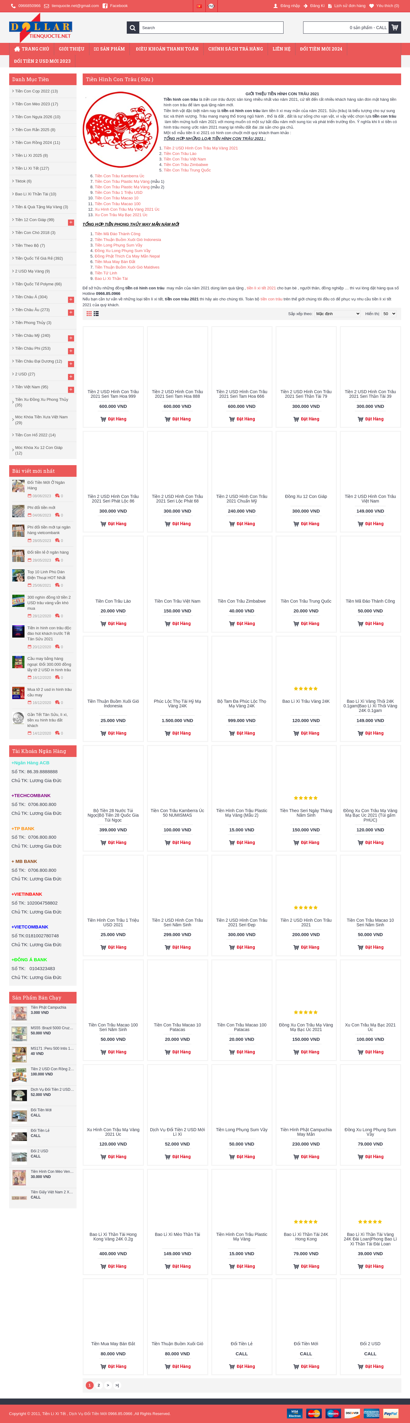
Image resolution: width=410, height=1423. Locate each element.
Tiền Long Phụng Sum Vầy (118, 245)
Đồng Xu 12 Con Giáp (306, 496)
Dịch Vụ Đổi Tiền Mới (88, 1413)
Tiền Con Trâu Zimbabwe (186, 164)
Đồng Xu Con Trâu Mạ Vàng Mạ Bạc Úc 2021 (306, 1027)
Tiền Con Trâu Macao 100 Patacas (242, 1027)
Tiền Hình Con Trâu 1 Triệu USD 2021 (113, 922)
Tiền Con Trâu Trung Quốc (187, 170)
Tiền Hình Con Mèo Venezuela (53, 1172)
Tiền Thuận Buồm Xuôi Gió (177, 1343)
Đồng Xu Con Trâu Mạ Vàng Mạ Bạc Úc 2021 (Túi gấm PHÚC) (370, 815)
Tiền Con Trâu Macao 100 (118, 203)
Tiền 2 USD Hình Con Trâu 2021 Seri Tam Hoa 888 (177, 394)
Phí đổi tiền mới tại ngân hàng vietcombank (49, 530)
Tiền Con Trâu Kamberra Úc (120, 176)
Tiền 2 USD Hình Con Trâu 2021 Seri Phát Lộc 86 (113, 498)
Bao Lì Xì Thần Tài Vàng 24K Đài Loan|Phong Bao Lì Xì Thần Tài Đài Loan (370, 1239)
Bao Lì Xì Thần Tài (111, 278)
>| (117, 1385)
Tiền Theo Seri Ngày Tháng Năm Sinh (306, 813)
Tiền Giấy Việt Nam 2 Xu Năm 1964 (53, 1192)
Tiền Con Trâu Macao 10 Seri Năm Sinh (370, 922)
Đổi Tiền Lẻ (40, 1131)
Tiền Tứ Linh (106, 273)
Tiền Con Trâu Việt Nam (185, 159)
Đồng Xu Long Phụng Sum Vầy (123, 250)
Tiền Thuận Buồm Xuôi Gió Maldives (127, 267)
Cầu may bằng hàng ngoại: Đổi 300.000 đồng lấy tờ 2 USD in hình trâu (49, 664)
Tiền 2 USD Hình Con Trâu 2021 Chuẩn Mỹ (241, 498)
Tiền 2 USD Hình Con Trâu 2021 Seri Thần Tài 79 (306, 394)
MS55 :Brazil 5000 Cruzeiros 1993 (53, 1028)
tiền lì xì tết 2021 (261, 288)
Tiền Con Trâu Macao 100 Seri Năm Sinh (113, 1027)
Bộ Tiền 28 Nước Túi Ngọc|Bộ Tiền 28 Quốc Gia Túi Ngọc (113, 815)
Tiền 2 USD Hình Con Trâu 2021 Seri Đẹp (241, 922)
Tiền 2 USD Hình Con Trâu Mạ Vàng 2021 (201, 148)
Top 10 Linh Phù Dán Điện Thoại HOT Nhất (47, 575)
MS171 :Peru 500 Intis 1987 (53, 1049)
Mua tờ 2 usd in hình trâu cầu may (50, 692)
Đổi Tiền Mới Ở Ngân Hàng (46, 485)
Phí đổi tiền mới (41, 507)
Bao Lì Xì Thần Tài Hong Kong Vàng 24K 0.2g (113, 1236)
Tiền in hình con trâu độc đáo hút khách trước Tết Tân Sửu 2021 (49, 633)
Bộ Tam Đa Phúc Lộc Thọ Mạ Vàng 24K (241, 703)
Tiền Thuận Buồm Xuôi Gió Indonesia (128, 239)
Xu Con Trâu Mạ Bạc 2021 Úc (121, 215)
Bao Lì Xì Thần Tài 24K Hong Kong (306, 1236)
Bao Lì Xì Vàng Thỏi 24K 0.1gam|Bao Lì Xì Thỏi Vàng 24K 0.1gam (370, 706)
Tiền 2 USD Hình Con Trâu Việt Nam (370, 498)
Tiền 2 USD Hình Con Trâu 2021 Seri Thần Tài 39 (370, 394)
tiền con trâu (271, 299)
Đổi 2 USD (39, 1151)
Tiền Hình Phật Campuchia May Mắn (306, 1132)
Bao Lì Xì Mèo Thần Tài (177, 1234)
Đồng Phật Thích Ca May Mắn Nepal (127, 256)
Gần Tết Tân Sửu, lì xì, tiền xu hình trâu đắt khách (48, 720)
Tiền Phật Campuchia (48, 1008)
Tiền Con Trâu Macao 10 (116, 198)
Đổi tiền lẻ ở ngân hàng (48, 552)
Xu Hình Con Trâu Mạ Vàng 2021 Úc (127, 209)
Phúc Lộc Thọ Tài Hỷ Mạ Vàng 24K (177, 703)
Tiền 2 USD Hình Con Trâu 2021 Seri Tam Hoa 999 (113, 394)
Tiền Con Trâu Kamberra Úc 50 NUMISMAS (177, 813)
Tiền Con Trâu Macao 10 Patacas (177, 1027)
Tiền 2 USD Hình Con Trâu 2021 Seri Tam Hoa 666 (241, 394)
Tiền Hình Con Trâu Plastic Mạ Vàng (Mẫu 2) (241, 813)
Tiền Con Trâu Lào (180, 153)
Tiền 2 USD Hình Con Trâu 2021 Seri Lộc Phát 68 (177, 498)
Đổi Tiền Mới (41, 1110)
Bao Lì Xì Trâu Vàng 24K (306, 701)
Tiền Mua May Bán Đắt (115, 261)
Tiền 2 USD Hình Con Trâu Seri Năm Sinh (177, 922)
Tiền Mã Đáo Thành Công (118, 234)
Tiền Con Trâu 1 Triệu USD (119, 192)
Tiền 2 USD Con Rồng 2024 (53, 1069)
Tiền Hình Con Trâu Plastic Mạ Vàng (241, 1236)
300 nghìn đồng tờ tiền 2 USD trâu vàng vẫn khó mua (49, 603)
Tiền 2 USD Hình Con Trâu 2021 (306, 922)
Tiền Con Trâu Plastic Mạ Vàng (122, 181)
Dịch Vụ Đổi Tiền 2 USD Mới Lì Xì (53, 1090)
